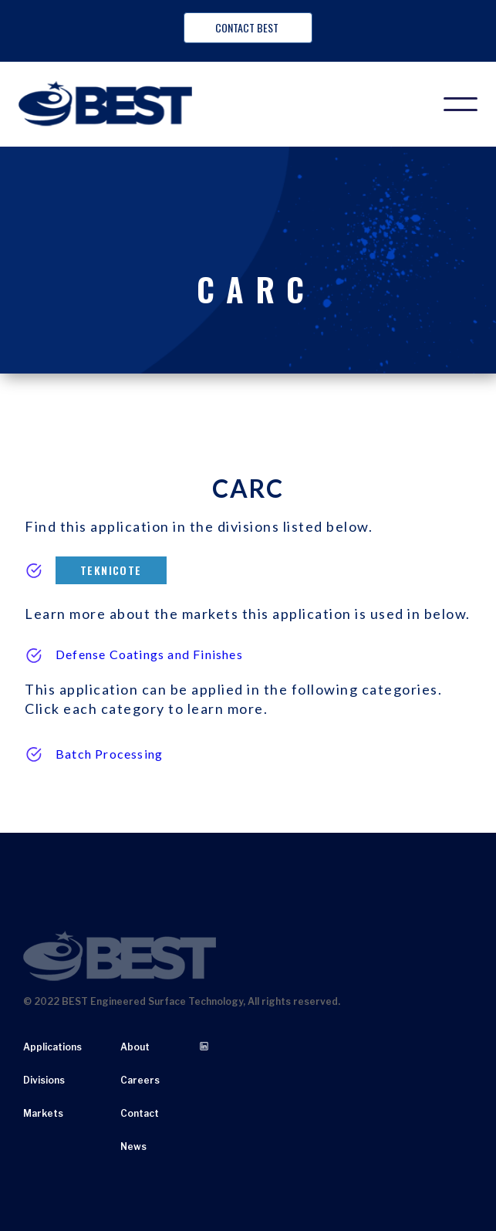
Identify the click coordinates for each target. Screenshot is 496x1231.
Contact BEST (248, 27)
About (135, 1047)
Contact (139, 1113)
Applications (52, 1047)
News (133, 1146)
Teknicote (111, 570)
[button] (460, 104)
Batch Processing (109, 753)
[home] (115, 104)
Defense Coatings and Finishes (149, 654)
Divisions (44, 1080)
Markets (43, 1113)
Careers (140, 1080)
